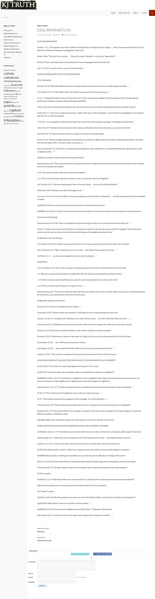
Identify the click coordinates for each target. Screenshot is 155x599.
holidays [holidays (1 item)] (6, 94)
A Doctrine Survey (91, 539)
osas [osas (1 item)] (15, 99)
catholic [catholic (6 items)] (9, 70)
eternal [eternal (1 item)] (6, 84)
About (113, 13)
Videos (135, 13)
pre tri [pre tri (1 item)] (16, 102)
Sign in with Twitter (80, 554)
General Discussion (10, 42)
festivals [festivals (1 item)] (6, 87)
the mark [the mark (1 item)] (11, 119)
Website (31, 582)
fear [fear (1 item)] (9, 84)
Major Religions (9, 45)
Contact (144, 13)
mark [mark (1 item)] (19, 94)
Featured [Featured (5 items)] (16, 83)
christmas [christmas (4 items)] (9, 79)
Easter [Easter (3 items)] (18, 79)
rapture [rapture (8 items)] (15, 112)
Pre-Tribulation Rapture (11, 51)
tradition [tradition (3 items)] (19, 119)
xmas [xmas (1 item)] (14, 127)
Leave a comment (70, 35)
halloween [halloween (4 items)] (9, 90)
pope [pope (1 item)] (13, 102)
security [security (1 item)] (6, 119)
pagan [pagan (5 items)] (7, 102)
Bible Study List (124, 13)
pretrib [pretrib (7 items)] (9, 107)
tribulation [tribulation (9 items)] (12, 123)
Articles (6, 30)
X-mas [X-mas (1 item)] (10, 127)
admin (57, 35)
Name (30, 573)
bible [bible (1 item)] (14, 67)
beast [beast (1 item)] (10, 67)
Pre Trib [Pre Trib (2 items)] (17, 107)
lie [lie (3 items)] (16, 93)
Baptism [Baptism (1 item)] (6, 67)
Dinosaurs (91, 530)
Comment (32, 562)
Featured (7, 39)
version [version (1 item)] (6, 127)
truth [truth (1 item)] (22, 124)
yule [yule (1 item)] (17, 127)
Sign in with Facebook (102, 554)
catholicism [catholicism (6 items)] (11, 75)
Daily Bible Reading (10, 36)
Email (30, 577)
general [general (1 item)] (11, 87)
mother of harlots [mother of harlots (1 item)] (9, 99)
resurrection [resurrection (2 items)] (9, 116)
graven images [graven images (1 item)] (18, 87)
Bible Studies (42, 26)
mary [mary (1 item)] (15, 96)
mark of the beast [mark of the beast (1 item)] (9, 96)
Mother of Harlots (9, 48)
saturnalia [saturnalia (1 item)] (21, 116)
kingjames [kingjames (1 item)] (12, 94)
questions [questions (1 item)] (7, 112)
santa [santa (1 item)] (15, 116)
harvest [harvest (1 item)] (18, 90)
